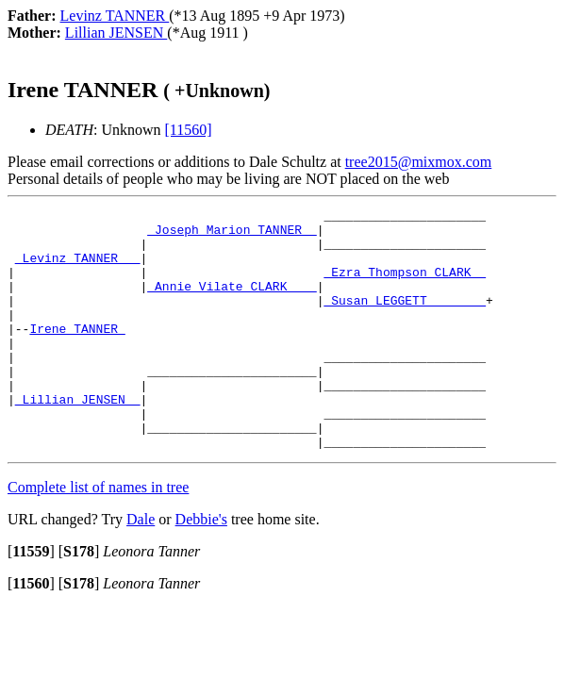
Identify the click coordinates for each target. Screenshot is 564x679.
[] (31, 599)
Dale (140, 567)
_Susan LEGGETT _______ (404, 319)
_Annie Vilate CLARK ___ (231, 302)
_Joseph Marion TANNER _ (231, 234)
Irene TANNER (76, 353)
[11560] (188, 130)
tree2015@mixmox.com (418, 162)
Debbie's (201, 567)
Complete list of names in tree (98, 535)
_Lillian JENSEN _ (78, 438)
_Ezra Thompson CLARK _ (404, 285)
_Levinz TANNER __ (78, 268)
